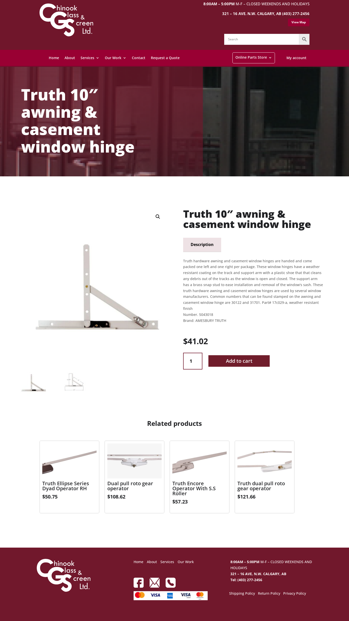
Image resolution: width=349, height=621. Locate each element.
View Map (298, 22)
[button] (157, 216)
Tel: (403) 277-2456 (246, 579)
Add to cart (239, 360)
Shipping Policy (242, 594)
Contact (138, 57)
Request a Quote (165, 57)
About (70, 57)
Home (54, 57)
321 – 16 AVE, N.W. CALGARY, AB (258, 573)
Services (87, 57)
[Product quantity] (192, 361)
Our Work (113, 57)
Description (202, 244)
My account (296, 57)
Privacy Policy (294, 594)
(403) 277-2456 (295, 13)
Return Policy (269, 594)
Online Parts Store (251, 57)
